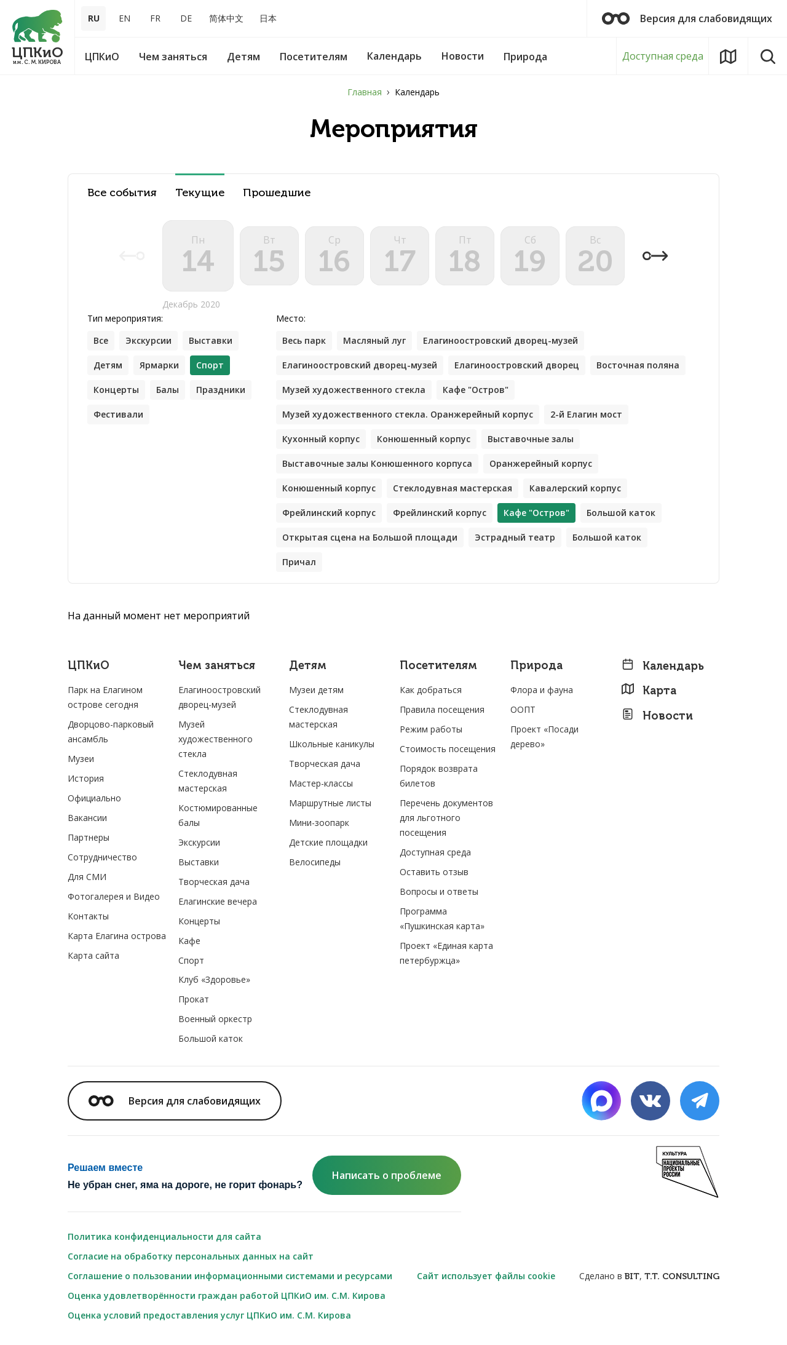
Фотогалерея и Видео (114, 896)
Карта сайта (93, 955)
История (86, 778)
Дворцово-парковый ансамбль (111, 731)
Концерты (116, 389)
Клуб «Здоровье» (214, 979)
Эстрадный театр (515, 537)
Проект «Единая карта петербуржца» (446, 953)
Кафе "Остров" (475, 389)
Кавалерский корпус (575, 488)
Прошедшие (276, 192)
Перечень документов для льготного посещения (446, 817)
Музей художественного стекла (353, 389)
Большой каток (621, 512)
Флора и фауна (541, 690)
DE (186, 18)
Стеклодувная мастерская (452, 488)
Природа (536, 665)
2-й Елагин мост (586, 414)
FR (155, 18)
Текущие (199, 192)
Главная (364, 92)
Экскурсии (148, 340)
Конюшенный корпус (423, 439)
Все (100, 340)
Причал (299, 562)
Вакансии (87, 817)
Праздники (220, 389)
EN (124, 18)
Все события (122, 192)
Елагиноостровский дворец (516, 365)
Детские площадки (328, 842)
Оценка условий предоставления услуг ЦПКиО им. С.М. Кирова (209, 1315)
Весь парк (304, 340)
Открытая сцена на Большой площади (369, 537)
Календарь (662, 666)
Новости (657, 715)
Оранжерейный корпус (540, 463)
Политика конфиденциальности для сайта (164, 1236)
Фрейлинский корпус (329, 512)
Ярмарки (159, 365)
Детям (107, 365)
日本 (268, 18)
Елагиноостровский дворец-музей (500, 340)
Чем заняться (216, 665)
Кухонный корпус (321, 439)
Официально (94, 798)
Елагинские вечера (217, 901)
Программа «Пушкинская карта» (442, 918)
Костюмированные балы (218, 815)
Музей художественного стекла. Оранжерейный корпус (407, 414)
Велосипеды (315, 862)
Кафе (189, 940)
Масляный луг (374, 340)
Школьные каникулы (331, 744)
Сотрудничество (102, 857)
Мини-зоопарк (319, 822)
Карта (648, 690)
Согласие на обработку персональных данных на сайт (191, 1256)
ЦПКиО (88, 665)
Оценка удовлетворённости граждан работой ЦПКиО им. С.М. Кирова (227, 1295)
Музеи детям (316, 690)
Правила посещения (442, 709)
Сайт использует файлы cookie (486, 1276)
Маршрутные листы (330, 803)
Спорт (191, 960)
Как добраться (431, 690)
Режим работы (431, 729)
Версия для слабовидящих (687, 18)
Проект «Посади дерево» (544, 736)
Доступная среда (662, 56)
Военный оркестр (215, 1019)
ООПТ (523, 709)
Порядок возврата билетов (439, 776)
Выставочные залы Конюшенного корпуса (377, 463)
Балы (167, 389)
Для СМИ (87, 877)
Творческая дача (214, 881)
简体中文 (226, 18)
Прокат (193, 999)
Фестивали (118, 414)
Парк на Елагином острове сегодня (105, 697)
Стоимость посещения (448, 749)
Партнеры (88, 837)
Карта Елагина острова (117, 936)
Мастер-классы (321, 783)
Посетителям (438, 665)
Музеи (81, 758)
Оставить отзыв (434, 872)
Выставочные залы (531, 439)
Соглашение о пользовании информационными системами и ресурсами (230, 1276)
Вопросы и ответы (439, 891)
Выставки (210, 340)
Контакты (88, 916)
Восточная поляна (637, 365)
